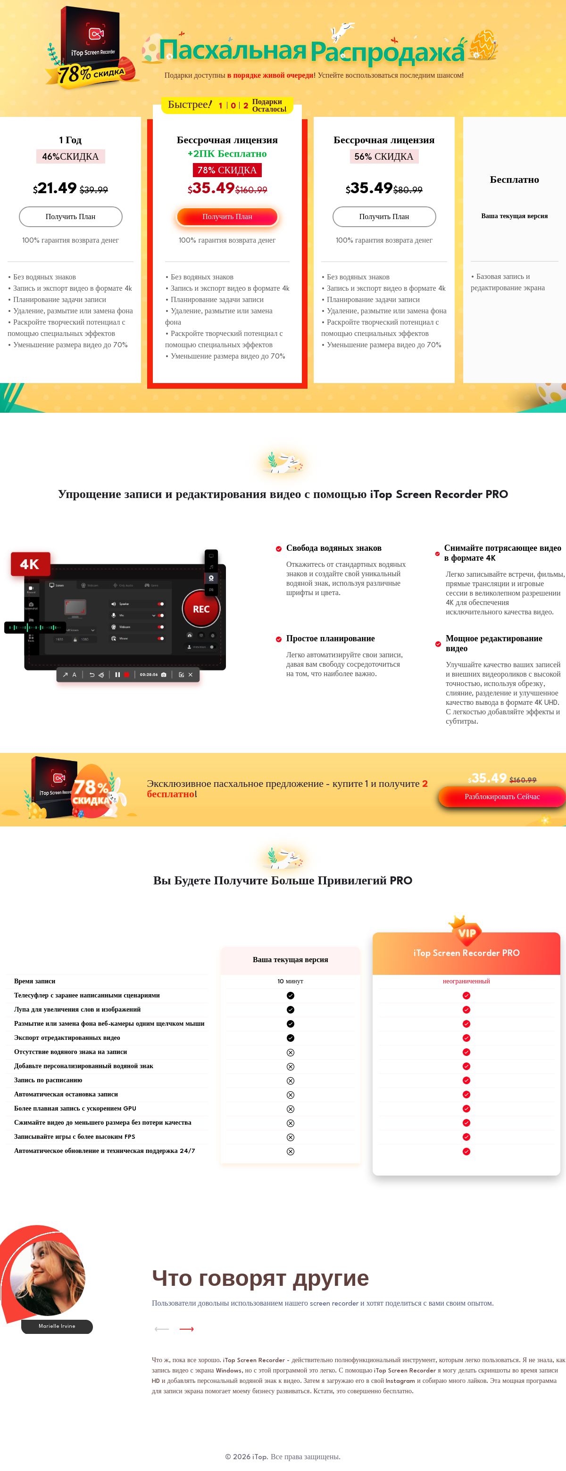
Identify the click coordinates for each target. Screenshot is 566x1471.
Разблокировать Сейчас (502, 797)
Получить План (70, 217)
